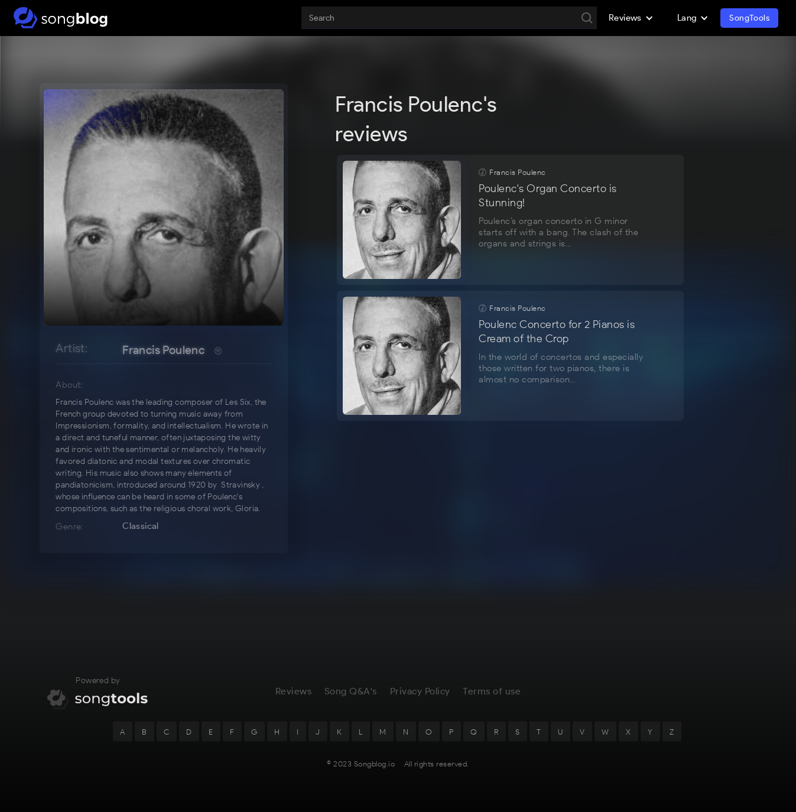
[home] (60, 17)
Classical (140, 526)
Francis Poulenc (163, 350)
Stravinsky (240, 485)
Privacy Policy (420, 695)
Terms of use (492, 695)
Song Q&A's (350, 695)
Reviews (293, 695)
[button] (631, 17)
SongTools (749, 18)
